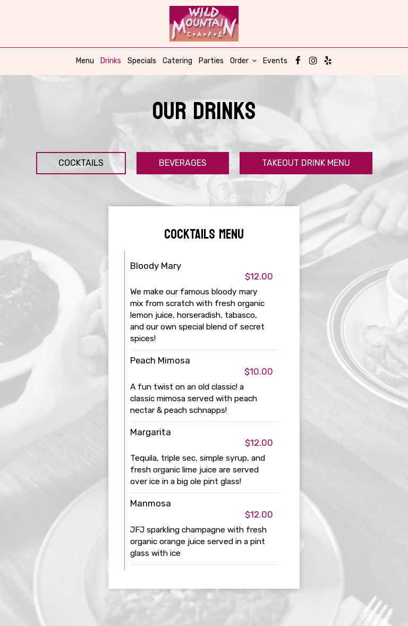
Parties (211, 60)
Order (243, 60)
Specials (142, 60)
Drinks (110, 60)
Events (275, 60)
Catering (177, 60)
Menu (85, 60)
